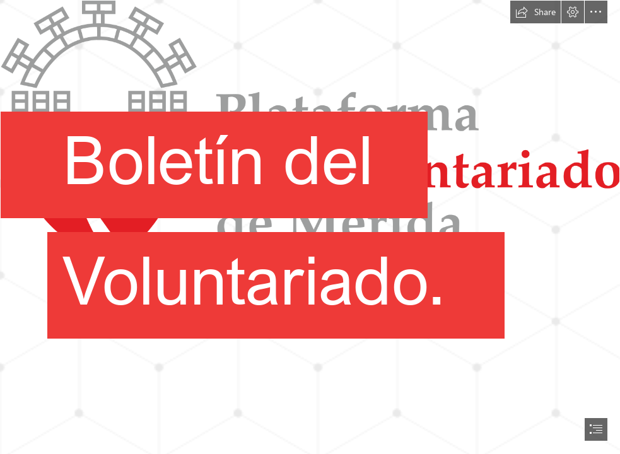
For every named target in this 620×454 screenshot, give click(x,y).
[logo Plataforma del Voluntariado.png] (310, 193)
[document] (310, 227)
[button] (535, 12)
